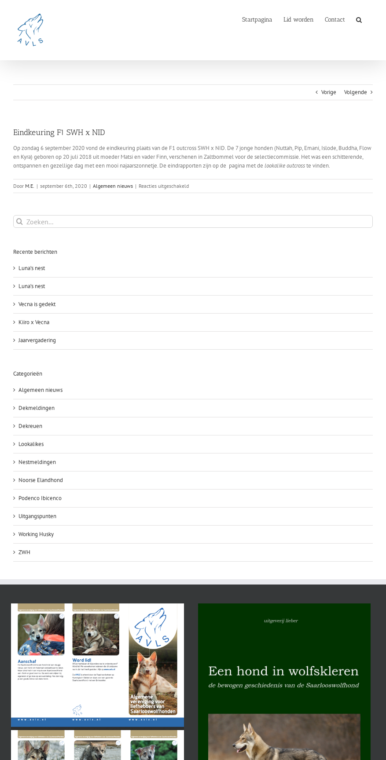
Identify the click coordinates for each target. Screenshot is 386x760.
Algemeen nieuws (113, 186)
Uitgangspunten (37, 516)
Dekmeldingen (36, 408)
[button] (359, 19)
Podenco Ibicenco (40, 498)
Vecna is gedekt (36, 304)
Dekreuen (30, 426)
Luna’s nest (31, 268)
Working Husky (36, 534)
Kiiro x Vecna (33, 322)
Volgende (355, 92)
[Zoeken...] (193, 221)
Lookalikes (31, 444)
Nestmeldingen (37, 462)
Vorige (328, 92)
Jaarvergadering (37, 340)
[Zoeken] (19, 221)
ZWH (24, 552)
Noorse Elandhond (40, 480)
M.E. (29, 186)
